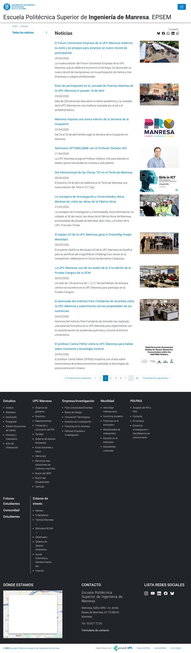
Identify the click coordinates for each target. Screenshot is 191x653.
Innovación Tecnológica (77, 417)
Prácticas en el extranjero (111, 423)
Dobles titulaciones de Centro (16, 428)
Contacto (137, 416)
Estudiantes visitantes (109, 448)
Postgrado (11, 421)
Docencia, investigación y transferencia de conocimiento (141, 431)
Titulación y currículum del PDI (44, 427)
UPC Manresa (42, 401)
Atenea (39, 510)
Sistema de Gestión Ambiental (45, 441)
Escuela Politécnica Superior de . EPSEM (87, 17)
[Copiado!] (177, 33)
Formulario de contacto (95, 630)
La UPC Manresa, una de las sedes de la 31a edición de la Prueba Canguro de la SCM (93, 270)
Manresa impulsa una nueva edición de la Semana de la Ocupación (92, 122)
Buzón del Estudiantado (42, 480)
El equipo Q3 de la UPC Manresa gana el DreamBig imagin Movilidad (93, 237)
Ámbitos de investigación (78, 421)
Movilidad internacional (110, 409)
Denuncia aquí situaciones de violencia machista (45, 464)
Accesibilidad (160, 648)
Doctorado (11, 417)
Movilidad (107, 401)
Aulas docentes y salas (44, 449)
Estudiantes (11, 516)
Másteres (11, 412)
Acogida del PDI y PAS (142, 409)
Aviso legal (175, 648)
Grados (9, 407)
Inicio (14, 26)
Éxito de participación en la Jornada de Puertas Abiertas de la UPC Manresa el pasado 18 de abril (94, 88)
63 (137, 378)
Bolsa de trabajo (73, 412)
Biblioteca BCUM (44, 528)
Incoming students (113, 416)
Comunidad (11, 510)
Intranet (39, 570)
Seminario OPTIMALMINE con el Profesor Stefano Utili (91, 148)
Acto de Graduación (12, 445)
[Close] (182, 7)
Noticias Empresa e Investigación (75, 433)
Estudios (9, 401)
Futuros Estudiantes (11, 501)
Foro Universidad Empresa (79, 407)
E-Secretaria (41, 515)
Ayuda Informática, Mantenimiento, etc (43, 560)
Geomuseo (41, 537)
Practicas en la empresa (77, 426)
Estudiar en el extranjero (110, 440)
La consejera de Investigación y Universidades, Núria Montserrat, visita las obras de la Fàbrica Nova (89, 199)
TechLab (39, 486)
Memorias (40, 456)
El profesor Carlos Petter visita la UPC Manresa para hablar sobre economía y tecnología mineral (94, 346)
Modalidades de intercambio (111, 431)
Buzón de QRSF (43, 473)
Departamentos (43, 421)
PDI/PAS (136, 401)
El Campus (138, 421)
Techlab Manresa (44, 519)
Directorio (40, 416)
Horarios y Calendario (11, 437)
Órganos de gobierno (41, 409)
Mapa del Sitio (143, 648)
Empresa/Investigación (78, 401)
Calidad (39, 434)
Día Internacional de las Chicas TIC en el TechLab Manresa (93, 172)
